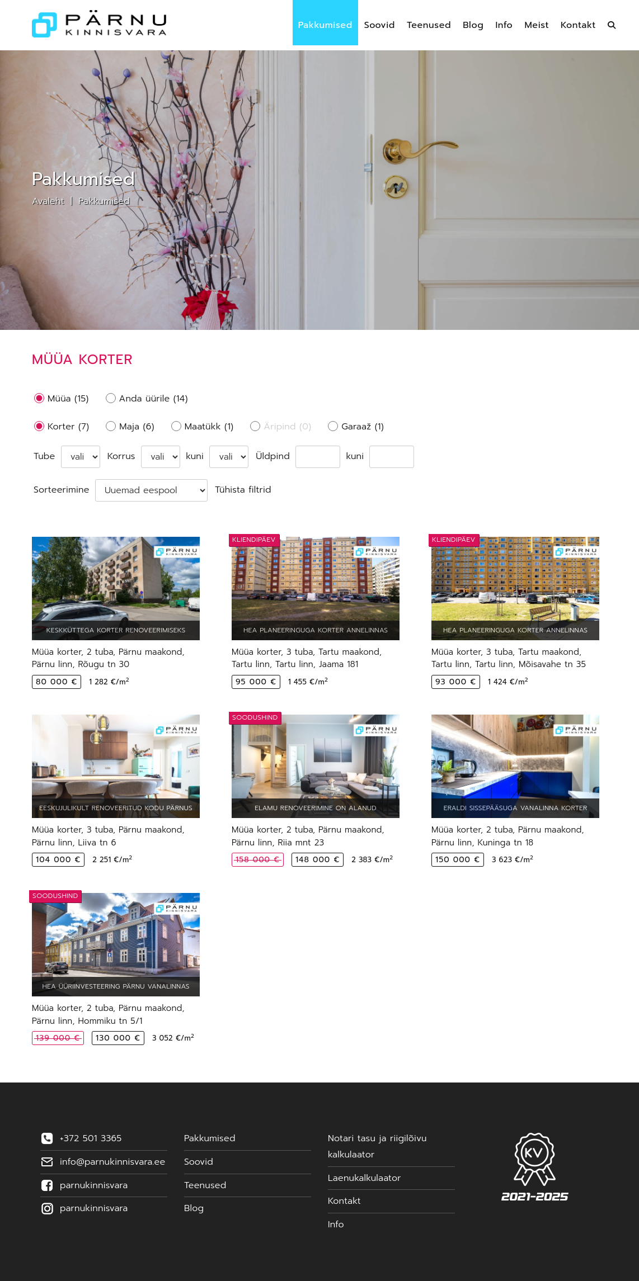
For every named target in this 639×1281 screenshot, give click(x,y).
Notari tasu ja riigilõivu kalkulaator (377, 1146)
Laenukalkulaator (364, 1178)
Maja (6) (136, 426)
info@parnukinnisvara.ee (112, 1162)
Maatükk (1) (209, 426)
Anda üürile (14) (153, 398)
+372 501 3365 (90, 1138)
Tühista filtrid (243, 490)
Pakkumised (104, 201)
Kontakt (344, 1201)
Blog (194, 1208)
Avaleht (48, 201)
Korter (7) (68, 426)
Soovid (198, 1162)
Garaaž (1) (362, 426)
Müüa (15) (68, 398)
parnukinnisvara (94, 1185)
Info (336, 1224)
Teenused (205, 1185)
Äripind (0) (287, 426)
